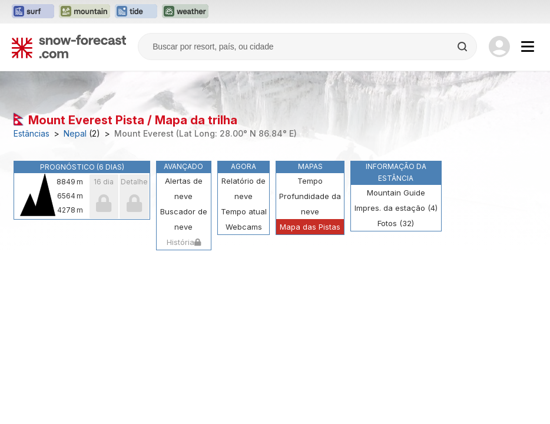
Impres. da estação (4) (396, 208)
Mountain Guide (396, 192)
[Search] (463, 46)
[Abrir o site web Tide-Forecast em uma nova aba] (136, 11)
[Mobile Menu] (527, 46)
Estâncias (31, 134)
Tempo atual (244, 211)
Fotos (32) (395, 223)
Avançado (183, 166)
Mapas (310, 166)
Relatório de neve (243, 188)
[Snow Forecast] (69, 46)
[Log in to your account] (499, 46)
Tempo (310, 181)
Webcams (244, 226)
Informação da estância (396, 172)
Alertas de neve (184, 188)
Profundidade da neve (310, 203)
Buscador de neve (183, 219)
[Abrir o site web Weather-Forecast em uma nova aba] (185, 11)
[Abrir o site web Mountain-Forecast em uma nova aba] (84, 11)
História (184, 242)
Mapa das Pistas (310, 226)
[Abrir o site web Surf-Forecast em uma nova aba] (33, 11)
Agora (243, 166)
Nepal (75, 134)
